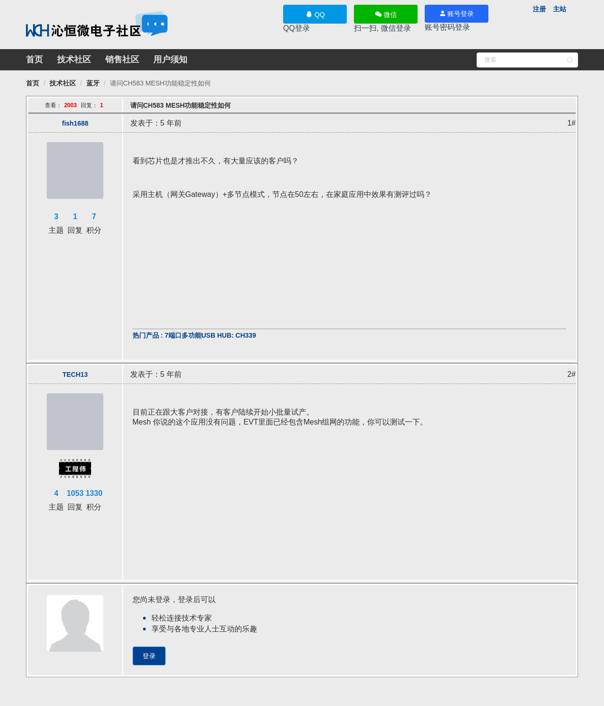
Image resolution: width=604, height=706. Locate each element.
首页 (34, 59)
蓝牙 (93, 83)
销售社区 (122, 59)
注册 (539, 9)
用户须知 (170, 59)
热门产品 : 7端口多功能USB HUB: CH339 (194, 335)
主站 (559, 9)
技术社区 (74, 59)
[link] (32, 83)
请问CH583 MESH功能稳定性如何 (160, 83)
